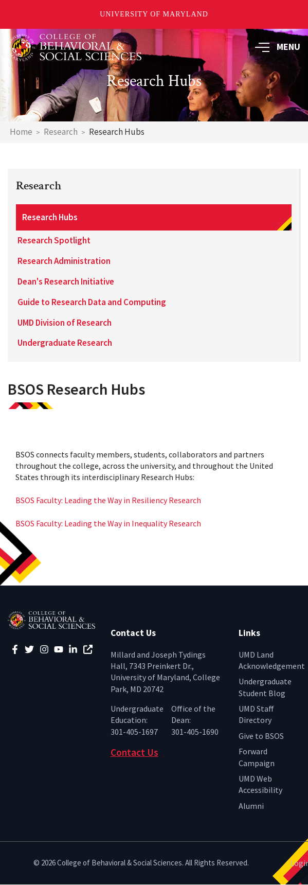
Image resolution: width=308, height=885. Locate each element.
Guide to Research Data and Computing (91, 302)
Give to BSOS (261, 736)
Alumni (251, 806)
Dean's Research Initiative (65, 281)
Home (21, 131)
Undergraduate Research (64, 342)
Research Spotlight (53, 240)
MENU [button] (277, 46)
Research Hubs (50, 217)
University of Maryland (154, 14)
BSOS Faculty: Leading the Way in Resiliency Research (108, 500)
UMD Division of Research (64, 322)
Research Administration (64, 261)
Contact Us (134, 752)
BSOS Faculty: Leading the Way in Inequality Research (108, 523)
